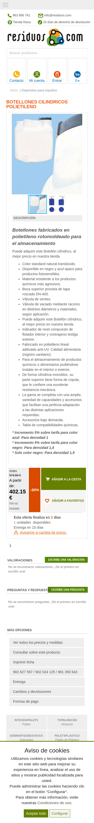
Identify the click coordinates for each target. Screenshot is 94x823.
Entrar (57, 76)
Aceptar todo (36, 813)
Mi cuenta (37, 76)
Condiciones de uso (54, 803)
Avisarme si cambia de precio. (40, 532)
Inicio (14, 90)
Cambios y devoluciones (32, 692)
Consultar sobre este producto (36, 652)
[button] (78, 118)
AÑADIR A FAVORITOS (63, 500)
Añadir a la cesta (63, 479)
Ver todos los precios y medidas (38, 642)
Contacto (17, 76)
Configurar (60, 813)
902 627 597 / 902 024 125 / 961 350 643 (45, 672)
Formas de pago (26, 701)
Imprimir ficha (23, 662)
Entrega (19, 682)
